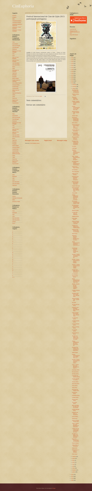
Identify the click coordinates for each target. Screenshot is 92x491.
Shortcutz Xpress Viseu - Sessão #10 (75, 112)
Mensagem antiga (62, 140)
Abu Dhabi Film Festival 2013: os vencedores (75, 91)
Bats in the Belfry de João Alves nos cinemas (75, 406)
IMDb (13, 19)
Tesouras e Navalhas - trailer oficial (75, 98)
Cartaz (13, 94)
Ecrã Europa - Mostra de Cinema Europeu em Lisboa (75, 250)
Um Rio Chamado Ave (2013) (75, 379)
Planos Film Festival (74, 34)
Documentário (15, 43)
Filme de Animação (16, 45)
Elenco (13, 66)
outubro (74, 88)
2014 (72, 81)
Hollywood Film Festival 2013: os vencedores (75, 230)
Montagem (14, 74)
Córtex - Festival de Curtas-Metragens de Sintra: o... (75, 366)
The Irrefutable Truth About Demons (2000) (75, 134)
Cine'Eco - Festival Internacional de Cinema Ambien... (76, 266)
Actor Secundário (15, 63)
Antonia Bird (74, 192)
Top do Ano (14, 98)
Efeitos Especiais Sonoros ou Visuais (16, 153)
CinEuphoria (23, 6)
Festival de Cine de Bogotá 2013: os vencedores (75, 178)
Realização (14, 49)
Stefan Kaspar (75, 352)
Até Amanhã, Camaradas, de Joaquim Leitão (75, 202)
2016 (72, 77)
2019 (72, 71)
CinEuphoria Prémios (16, 22)
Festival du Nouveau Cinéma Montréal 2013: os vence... (75, 237)
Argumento (14, 73)
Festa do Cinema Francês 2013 (75, 421)
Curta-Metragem (15, 47)
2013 (72, 82)
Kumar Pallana (75, 416)
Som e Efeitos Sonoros (17, 83)
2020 (72, 69)
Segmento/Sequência (16, 93)
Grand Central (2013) (75, 276)
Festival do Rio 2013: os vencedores (75, 413)
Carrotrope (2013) (75, 369)
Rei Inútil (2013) (75, 371)
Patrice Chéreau (75, 443)
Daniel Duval (74, 418)
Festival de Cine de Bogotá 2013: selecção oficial (75, 309)
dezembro (74, 84)
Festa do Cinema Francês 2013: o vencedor (75, 222)
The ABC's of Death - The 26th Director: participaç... (75, 435)
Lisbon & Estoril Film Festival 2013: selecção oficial (75, 314)
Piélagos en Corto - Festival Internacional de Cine (75, 32)
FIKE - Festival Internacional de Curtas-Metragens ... (76, 158)
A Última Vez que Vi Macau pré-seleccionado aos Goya (75, 430)
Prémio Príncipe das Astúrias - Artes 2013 (75, 182)
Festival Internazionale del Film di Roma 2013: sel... (75, 343)
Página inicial (48, 140)
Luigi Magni (74, 148)
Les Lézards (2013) (74, 330)
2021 (72, 67)
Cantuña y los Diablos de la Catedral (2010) (75, 226)
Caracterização (15, 88)
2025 (72, 59)
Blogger (53, 488)
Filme (13, 42)
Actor (13, 53)
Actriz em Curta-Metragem (15, 61)
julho (73, 460)
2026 (72, 57)
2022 (72, 65)
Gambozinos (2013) (74, 393)
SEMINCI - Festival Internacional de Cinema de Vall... (76, 152)
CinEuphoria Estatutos (16, 20)
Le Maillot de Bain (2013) (75, 321)
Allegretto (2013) (75, 216)
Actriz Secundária (15, 64)
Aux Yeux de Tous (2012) (75, 305)
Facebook (14, 15)
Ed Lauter (74, 302)
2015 (72, 79)
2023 (72, 63)
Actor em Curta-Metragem (15, 58)
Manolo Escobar (75, 210)
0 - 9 (13, 277)
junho (73, 462)
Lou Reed (74, 146)
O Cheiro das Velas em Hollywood (74, 213)
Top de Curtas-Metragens (15, 101)
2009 (72, 480)
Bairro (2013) (74, 122)
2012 (72, 474)
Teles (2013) (74, 387)
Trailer (13, 96)
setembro (74, 456)
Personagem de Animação (15, 71)
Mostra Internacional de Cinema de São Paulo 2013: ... (76, 280)
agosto (73, 458)
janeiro (73, 471)
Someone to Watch (16, 201)
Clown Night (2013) (74, 219)
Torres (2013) (74, 385)
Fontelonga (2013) (75, 395)
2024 (72, 61)
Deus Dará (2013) (75, 383)
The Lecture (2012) (74, 403)
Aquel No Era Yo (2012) (75, 333)
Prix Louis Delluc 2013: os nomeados (75, 138)
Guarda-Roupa (15, 86)
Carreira (14, 196)
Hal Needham (75, 169)
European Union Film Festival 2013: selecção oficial (75, 295)
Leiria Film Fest (73, 29)
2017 (72, 75)
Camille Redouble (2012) (75, 410)
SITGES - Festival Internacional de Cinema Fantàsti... (76, 261)
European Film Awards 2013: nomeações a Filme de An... (75, 349)
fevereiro (74, 470)
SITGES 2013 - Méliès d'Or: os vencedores (75, 271)
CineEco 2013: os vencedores (75, 130)
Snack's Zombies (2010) (75, 95)
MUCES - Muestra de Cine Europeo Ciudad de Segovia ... (75, 286)
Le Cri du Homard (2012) (75, 324)
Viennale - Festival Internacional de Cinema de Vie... (76, 256)
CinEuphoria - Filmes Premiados (16, 28)
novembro (74, 86)
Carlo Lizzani (74, 454)
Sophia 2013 (74, 448)
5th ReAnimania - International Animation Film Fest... (75, 207)
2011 (72, 476)
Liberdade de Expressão (17, 198)
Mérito (13, 199)
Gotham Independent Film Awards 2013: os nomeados (75, 197)
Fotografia (14, 76)
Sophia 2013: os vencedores (75, 446)
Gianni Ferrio (74, 233)
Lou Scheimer (75, 273)
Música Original (15, 78)
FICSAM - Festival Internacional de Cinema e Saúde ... (76, 361)
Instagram (14, 17)
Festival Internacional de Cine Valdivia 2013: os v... (76, 356)
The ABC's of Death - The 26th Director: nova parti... (75, 337)
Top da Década (15, 103)
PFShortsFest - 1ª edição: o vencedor (75, 451)
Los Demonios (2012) (75, 318)
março (73, 468)
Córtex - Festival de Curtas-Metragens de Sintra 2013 (75, 425)
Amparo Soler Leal (76, 185)
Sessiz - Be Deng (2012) (75, 327)
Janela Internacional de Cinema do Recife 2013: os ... (76, 244)
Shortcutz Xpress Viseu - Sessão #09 (75, 299)
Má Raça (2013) (75, 373)
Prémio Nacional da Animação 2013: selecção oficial (75, 189)
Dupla (13, 68)
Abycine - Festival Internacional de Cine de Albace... (76, 103)
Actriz (13, 55)
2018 (72, 73)
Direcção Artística (15, 84)
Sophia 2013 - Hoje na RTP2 (75, 167)
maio (73, 464)
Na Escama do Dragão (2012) (75, 390)
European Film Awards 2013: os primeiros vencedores (75, 143)
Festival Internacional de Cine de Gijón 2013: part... (76, 108)
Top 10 (13, 223)
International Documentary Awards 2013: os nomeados (75, 119)
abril (73, 466)
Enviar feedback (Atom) (35, 143)
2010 (72, 478)
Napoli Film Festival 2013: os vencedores (75, 440)
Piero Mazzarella (75, 171)
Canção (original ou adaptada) (16, 81)
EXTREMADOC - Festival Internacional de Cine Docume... (76, 163)
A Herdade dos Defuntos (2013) (76, 376)
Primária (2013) (75, 381)
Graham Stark (75, 115)
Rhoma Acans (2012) (75, 400)
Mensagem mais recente (32, 140)
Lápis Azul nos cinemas (75, 174)
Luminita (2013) (75, 397)
